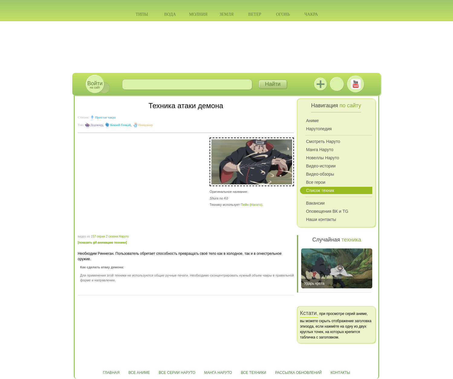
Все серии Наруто (177, 373)
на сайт (95, 84)
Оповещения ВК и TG (327, 211)
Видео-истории (321, 166)
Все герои (315, 182)
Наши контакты (321, 219)
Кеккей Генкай (120, 125)
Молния (198, 14)
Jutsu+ (320, 84)
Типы (141, 14)
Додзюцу (96, 125)
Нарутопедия (319, 128)
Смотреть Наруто (323, 141)
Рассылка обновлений (298, 373)
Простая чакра (105, 117)
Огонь (283, 14)
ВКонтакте (337, 84)
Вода (170, 14)
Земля (227, 14)
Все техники (253, 373)
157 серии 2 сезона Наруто (110, 236)
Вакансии (315, 203)
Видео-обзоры (320, 174)
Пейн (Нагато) (251, 204)
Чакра (311, 14)
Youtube (355, 84)
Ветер (254, 14)
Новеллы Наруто (322, 157)
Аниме (312, 120)
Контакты (340, 373)
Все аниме (139, 373)
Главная (111, 373)
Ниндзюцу (145, 125)
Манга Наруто (319, 149)
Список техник (320, 190)
